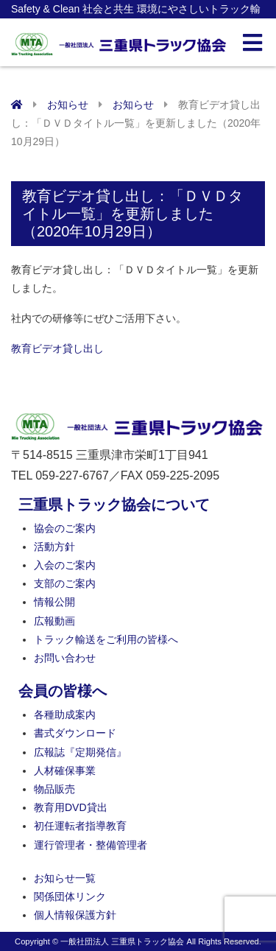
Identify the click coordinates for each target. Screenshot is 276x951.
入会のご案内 (65, 565)
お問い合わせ (65, 658)
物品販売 (54, 789)
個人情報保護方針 (75, 915)
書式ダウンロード (75, 733)
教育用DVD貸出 (70, 807)
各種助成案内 (65, 714)
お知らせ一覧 (65, 878)
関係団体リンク (70, 896)
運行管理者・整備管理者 (90, 845)
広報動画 (54, 621)
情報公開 (54, 602)
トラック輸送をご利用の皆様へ (106, 639)
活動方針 (54, 546)
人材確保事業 (65, 770)
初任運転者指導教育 (80, 826)
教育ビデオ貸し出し (57, 348)
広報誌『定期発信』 (80, 752)
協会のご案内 (65, 528)
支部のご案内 (65, 583)
